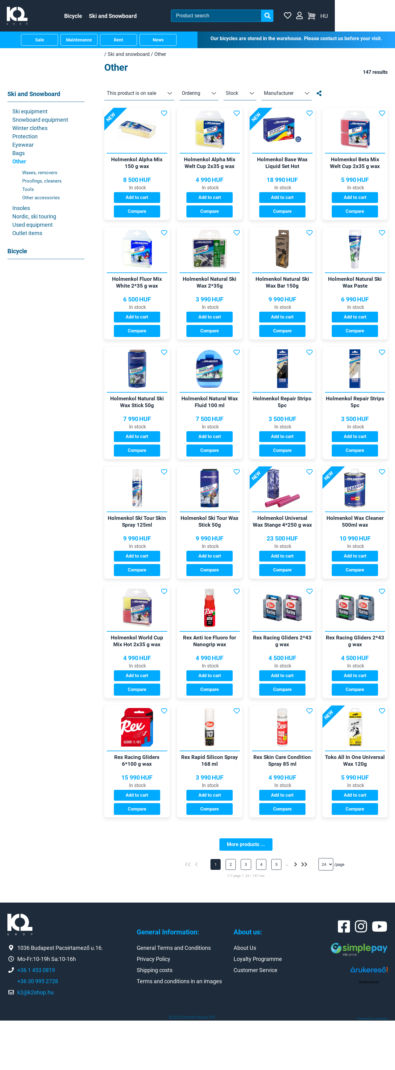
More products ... (246, 894)
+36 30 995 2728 (37, 1030)
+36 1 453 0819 (36, 1019)
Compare (137, 217)
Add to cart (137, 203)
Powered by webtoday (372, 1068)
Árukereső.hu (369, 1032)
